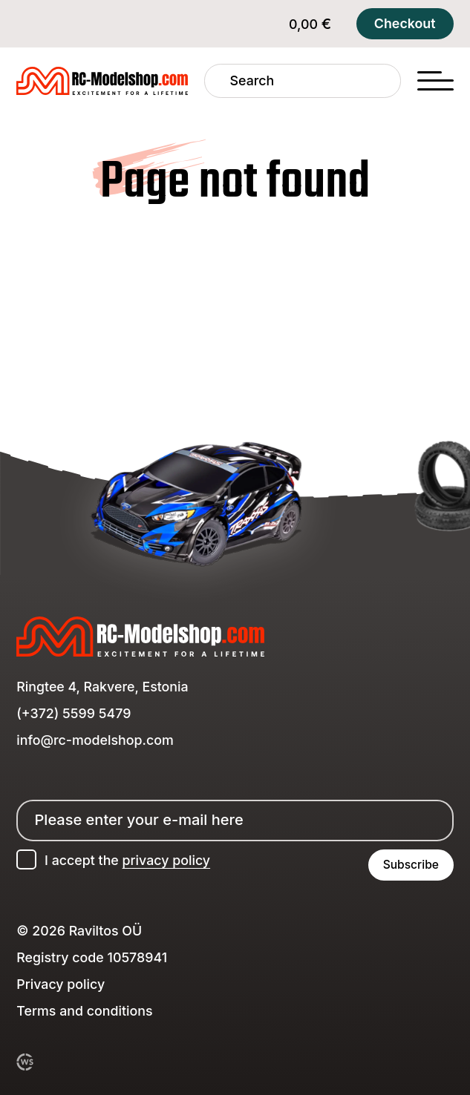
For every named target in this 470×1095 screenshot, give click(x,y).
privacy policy (167, 860)
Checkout (405, 23)
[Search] (217, 81)
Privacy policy (60, 984)
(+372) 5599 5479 (73, 713)
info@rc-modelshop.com (95, 740)
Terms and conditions (84, 1011)
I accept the (127, 860)
